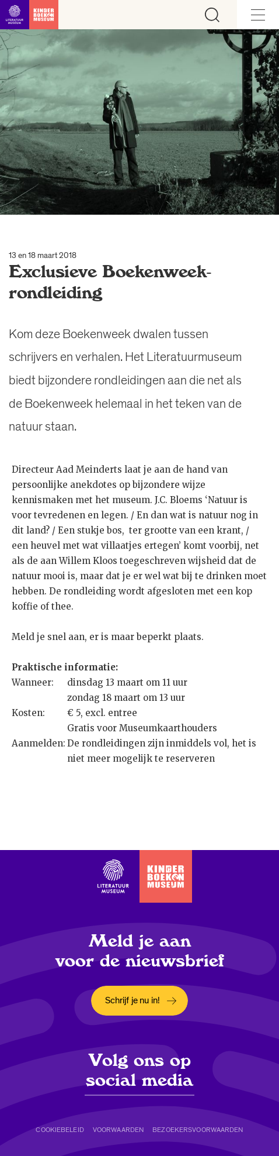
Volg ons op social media (139, 1070)
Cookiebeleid (59, 1130)
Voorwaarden (118, 1130)
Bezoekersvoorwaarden (197, 1130)
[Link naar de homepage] (29, 14)
